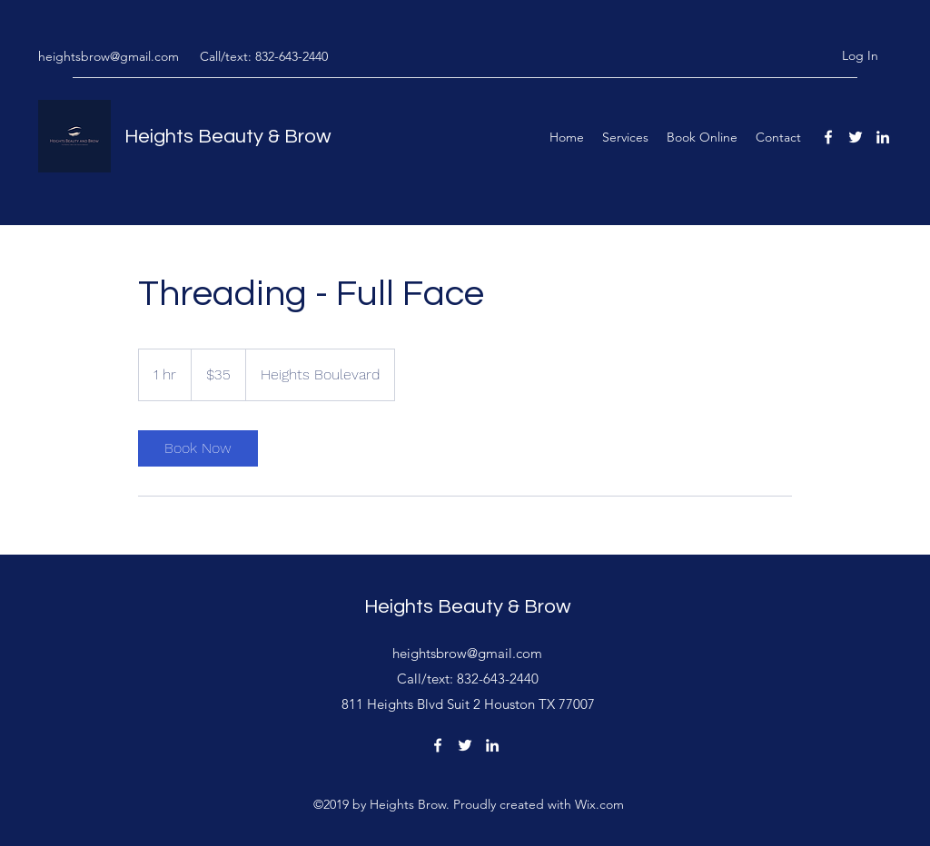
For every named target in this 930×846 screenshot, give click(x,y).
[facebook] (828, 137)
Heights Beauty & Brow (227, 136)
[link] (198, 448)
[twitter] (855, 137)
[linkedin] (883, 137)
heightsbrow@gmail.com (108, 56)
